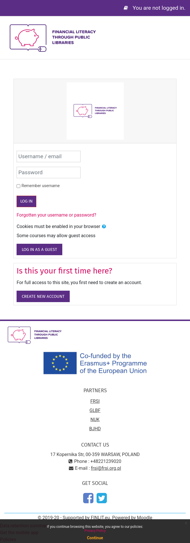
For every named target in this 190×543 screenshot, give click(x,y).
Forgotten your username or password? (56, 215)
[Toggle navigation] (182, 28)
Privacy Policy (95, 531)
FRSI (95, 401)
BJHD (95, 428)
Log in (26, 201)
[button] (104, 226)
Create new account (43, 296)
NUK (95, 419)
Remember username (40, 185)
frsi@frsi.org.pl (106, 468)
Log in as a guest (39, 249)
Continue (95, 538)
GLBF (94, 410)
